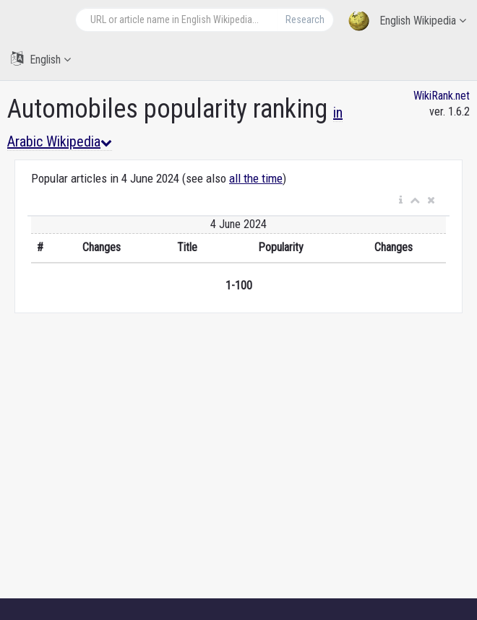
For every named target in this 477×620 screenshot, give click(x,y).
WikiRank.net (441, 95)
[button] (400, 200)
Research (305, 19)
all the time (256, 178)
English (41, 58)
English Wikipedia (407, 21)
